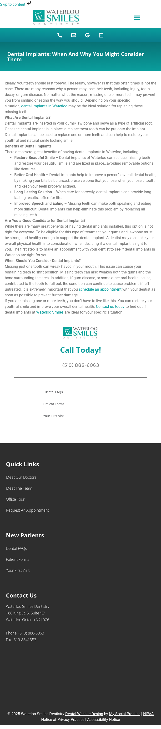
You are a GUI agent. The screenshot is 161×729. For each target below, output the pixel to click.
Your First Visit (54, 416)
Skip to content (16, 4)
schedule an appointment (100, 289)
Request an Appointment (27, 510)
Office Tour (15, 499)
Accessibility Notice (103, 719)
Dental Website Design (84, 714)
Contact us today (111, 306)
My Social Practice (124, 714)
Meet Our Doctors (21, 477)
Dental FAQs (54, 392)
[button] (136, 17)
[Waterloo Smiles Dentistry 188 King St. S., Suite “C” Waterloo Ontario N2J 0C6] (80, 679)
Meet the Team (19, 488)
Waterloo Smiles (50, 312)
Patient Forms (53, 404)
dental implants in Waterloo (44, 106)
